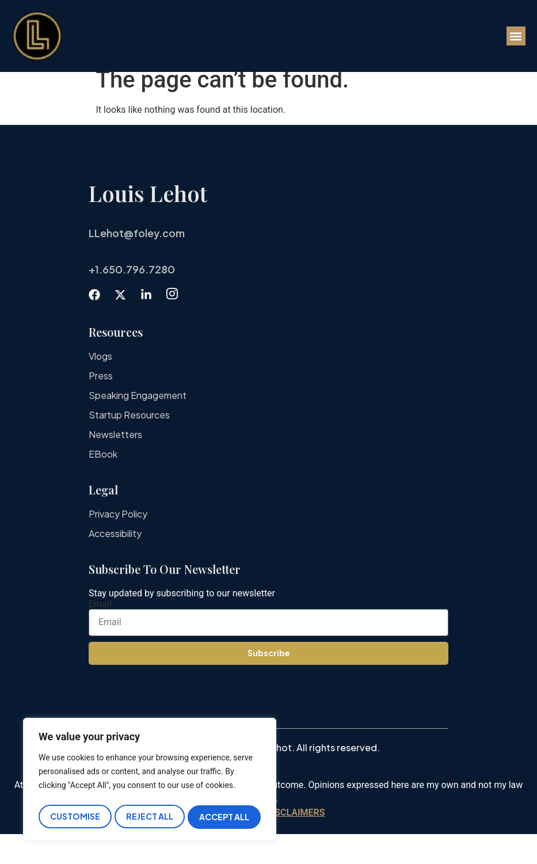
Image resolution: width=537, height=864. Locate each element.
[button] (515, 35)
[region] (149, 781)
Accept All (225, 817)
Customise (74, 817)
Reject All (149, 817)
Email (100, 634)
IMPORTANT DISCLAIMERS (268, 842)
